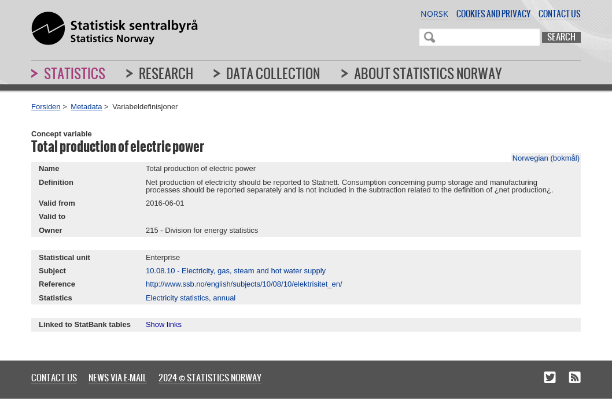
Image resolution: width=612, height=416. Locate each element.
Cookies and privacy (493, 14)
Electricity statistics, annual (190, 298)
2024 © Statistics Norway (209, 377)
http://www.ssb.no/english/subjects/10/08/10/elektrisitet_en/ (244, 284)
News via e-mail (118, 377)
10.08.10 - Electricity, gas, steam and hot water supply (236, 270)
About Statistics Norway (428, 73)
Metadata (86, 106)
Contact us (560, 14)
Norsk (434, 13)
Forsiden (46, 106)
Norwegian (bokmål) (546, 158)
